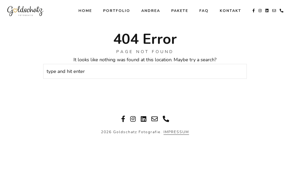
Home (85, 10)
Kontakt (230, 10)
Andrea (150, 10)
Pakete (179, 10)
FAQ (204, 10)
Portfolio (116, 10)
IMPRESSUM (176, 131)
